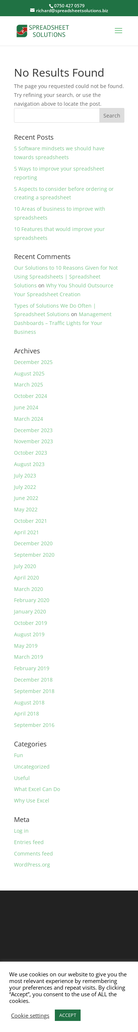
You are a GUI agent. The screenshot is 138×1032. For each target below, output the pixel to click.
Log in (21, 830)
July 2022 (25, 486)
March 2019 (28, 656)
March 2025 (28, 384)
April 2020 (26, 577)
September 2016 (34, 724)
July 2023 (25, 475)
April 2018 (26, 713)
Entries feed (29, 842)
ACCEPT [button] (67, 1015)
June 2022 (26, 497)
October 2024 (30, 395)
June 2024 (26, 407)
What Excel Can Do (37, 789)
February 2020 (31, 600)
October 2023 (30, 452)
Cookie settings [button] (30, 1015)
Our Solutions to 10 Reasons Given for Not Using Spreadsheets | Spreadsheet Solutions (66, 276)
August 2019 (29, 634)
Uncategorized (32, 766)
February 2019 (31, 668)
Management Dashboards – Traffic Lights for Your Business (63, 323)
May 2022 (26, 509)
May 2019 (26, 645)
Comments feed (33, 853)
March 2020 (28, 588)
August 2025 (29, 373)
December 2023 (33, 430)
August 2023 (29, 464)
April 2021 (26, 532)
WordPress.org (32, 864)
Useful (22, 777)
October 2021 (30, 520)
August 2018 (29, 702)
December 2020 (33, 543)
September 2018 (34, 691)
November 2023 (33, 441)
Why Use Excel (31, 800)
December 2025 (33, 361)
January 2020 (30, 611)
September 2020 (34, 554)
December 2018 (33, 679)
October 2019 (30, 622)
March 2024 (28, 418)
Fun (18, 755)
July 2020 (25, 566)
